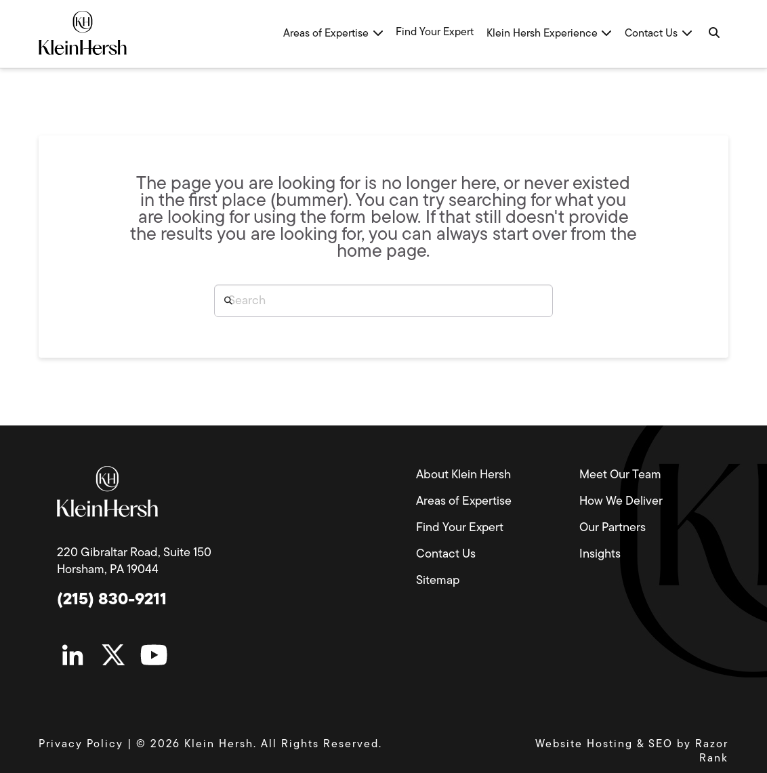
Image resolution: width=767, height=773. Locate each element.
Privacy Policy (81, 744)
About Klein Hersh (463, 475)
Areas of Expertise (464, 501)
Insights (600, 554)
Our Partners (612, 528)
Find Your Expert (459, 528)
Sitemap (437, 580)
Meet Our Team (620, 475)
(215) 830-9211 (112, 600)
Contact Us (446, 554)
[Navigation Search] (713, 34)
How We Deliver (621, 501)
